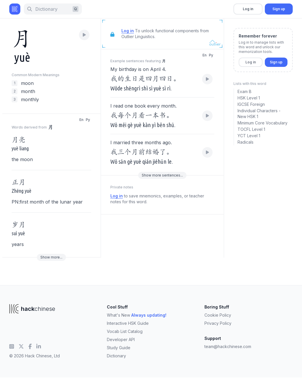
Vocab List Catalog (125, 331)
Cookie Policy (217, 315)
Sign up (278, 9)
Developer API (121, 339)
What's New (136, 315)
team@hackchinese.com (227, 346)
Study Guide (118, 347)
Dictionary (116, 355)
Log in (248, 9)
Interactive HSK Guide (128, 323)
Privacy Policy (217, 323)
